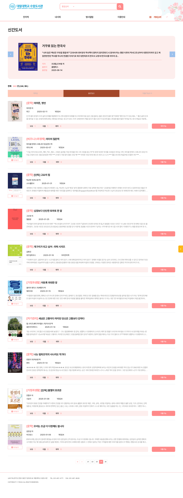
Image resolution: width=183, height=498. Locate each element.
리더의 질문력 (56, 144)
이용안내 (121, 17)
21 (88, 467)
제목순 (37, 99)
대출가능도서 (146, 99)
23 (97, 467)
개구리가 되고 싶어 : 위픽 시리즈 (54, 252)
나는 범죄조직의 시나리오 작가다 (54, 359)
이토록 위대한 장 (53, 288)
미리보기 (18, 168)
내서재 (57, 17)
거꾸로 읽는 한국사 (59, 47)
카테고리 (157, 17)
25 (105, 467)
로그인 (172, 9)
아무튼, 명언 (43, 108)
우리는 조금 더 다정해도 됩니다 (53, 431)
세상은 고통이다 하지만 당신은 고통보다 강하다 (67, 324)
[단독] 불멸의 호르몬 (55, 395)
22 (92, 467)
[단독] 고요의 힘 (46, 180)
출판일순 (91, 99)
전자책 (26, 17)
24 (101, 467)
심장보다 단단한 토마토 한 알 (52, 216)
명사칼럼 (89, 17)
